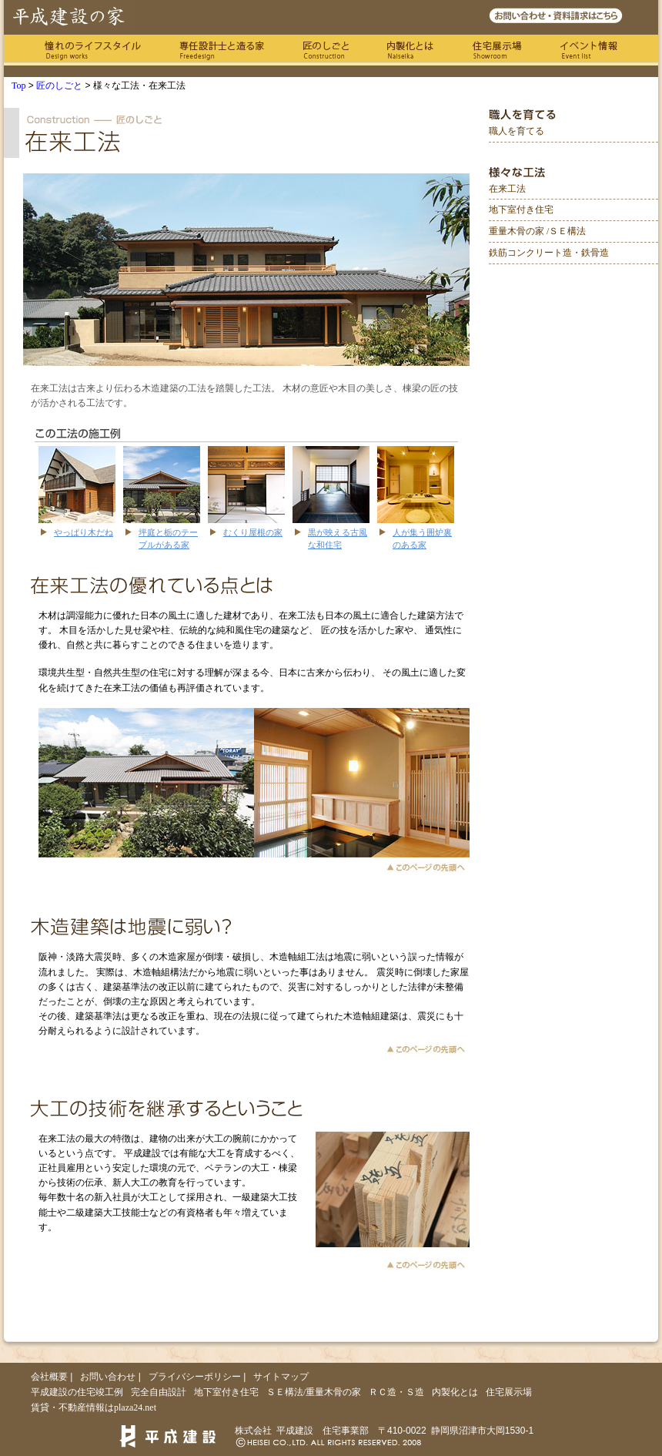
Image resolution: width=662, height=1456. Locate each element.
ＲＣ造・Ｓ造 (396, 1392)
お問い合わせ (107, 1376)
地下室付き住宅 (521, 209)
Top (19, 85)
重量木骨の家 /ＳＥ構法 (537, 231)
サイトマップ (281, 1376)
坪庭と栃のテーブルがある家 (168, 538)
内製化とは (410, 50)
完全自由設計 (158, 1392)
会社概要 (49, 1376)
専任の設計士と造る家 (221, 50)
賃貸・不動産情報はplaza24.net (93, 1407)
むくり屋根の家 (253, 532)
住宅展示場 (497, 50)
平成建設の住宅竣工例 (77, 1392)
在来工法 (507, 188)
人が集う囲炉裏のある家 (422, 538)
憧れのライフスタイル (93, 50)
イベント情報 (589, 50)
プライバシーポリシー (195, 1376)
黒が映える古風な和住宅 (337, 538)
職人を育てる (516, 131)
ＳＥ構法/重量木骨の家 (313, 1392)
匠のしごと (326, 50)
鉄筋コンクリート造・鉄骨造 (549, 252)
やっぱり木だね (83, 532)
